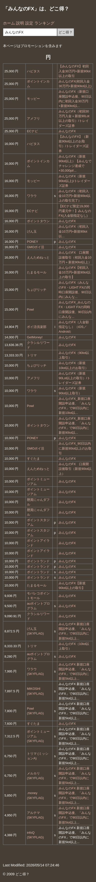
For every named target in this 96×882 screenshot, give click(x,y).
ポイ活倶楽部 (36, 327)
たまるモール (36, 272)
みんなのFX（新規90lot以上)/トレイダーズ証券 (74, 180)
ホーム (9, 23)
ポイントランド (38, 561)
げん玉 (32, 231)
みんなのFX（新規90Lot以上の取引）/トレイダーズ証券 (74, 378)
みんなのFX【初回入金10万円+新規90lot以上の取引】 (74, 272)
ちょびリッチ (36, 290)
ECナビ (32, 131)
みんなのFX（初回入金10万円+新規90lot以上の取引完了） (74, 195)
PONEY (32, 241)
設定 (29, 23)
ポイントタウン (38, 221)
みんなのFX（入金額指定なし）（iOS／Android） (74, 326)
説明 (20, 23)
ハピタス (33, 71)
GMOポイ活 (35, 247)
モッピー (33, 99)
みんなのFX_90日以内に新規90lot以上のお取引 (75, 448)
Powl (30, 309)
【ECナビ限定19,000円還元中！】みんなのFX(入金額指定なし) (75, 210)
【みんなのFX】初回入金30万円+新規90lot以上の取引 (74, 71)
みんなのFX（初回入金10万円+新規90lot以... (74, 231)
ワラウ (32, 196)
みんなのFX (67, 131)
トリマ (32, 355)
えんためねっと (38, 257)
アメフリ (33, 118)
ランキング (44, 23)
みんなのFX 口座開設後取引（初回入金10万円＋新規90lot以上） (75, 257)
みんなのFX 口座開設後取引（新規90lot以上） (75, 468)
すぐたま (33, 458)
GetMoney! (35, 337)
